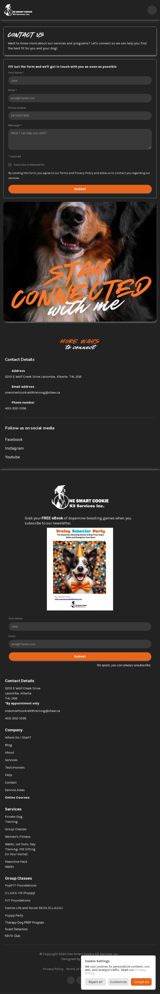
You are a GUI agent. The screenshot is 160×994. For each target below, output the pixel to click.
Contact (11, 782)
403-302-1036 (15, 408)
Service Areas (15, 790)
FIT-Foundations (17, 900)
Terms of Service (78, 969)
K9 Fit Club (12, 936)
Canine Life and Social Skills (26, 908)
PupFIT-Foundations (20, 885)
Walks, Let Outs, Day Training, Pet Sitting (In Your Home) (20, 849)
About (9, 752)
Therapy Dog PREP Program (24, 922)
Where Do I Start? (18, 737)
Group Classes (16, 829)
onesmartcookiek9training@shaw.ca (32, 392)
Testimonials (15, 767)
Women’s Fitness (17, 837)
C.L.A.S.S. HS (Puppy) (20, 893)
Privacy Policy (53, 969)
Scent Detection (16, 929)
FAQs (8, 775)
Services (11, 760)
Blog (8, 745)
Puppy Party (14, 915)
